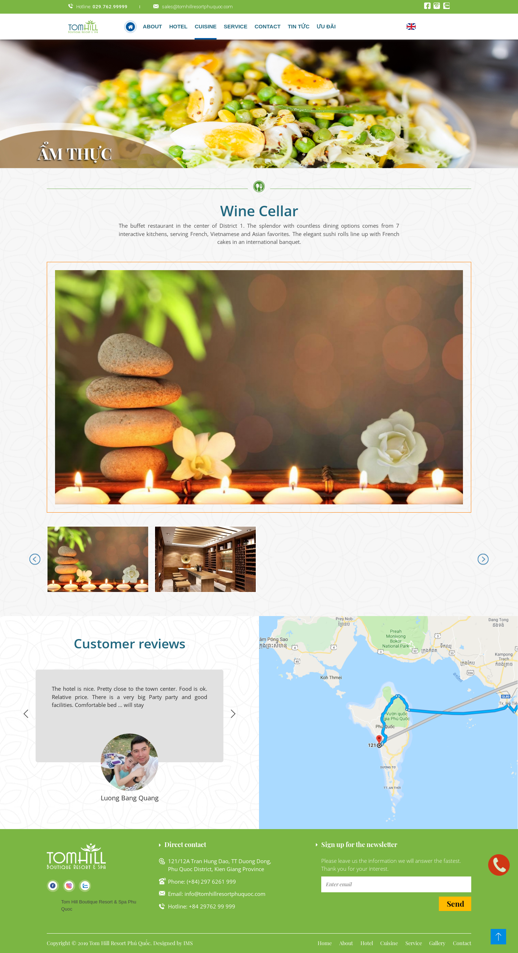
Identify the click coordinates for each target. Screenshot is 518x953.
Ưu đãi (326, 26)
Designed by (167, 943)
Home (325, 943)
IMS (188, 943)
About (152, 26)
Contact (268, 26)
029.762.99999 (109, 6)
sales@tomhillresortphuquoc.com (197, 6)
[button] (259, 387)
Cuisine (206, 26)
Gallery (437, 943)
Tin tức (298, 26)
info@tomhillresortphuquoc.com (225, 893)
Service (235, 26)
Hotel (366, 943)
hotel (178, 26)
